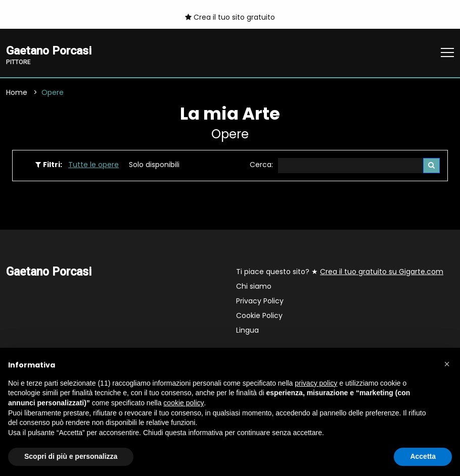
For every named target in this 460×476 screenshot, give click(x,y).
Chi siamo (253, 287)
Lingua (247, 331)
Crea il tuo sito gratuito (230, 17)
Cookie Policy (259, 316)
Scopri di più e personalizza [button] (70, 456)
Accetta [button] (423, 456)
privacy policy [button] (316, 383)
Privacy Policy (260, 301)
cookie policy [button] (183, 403)
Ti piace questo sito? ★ (339, 272)
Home (16, 92)
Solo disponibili (154, 165)
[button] (447, 364)
